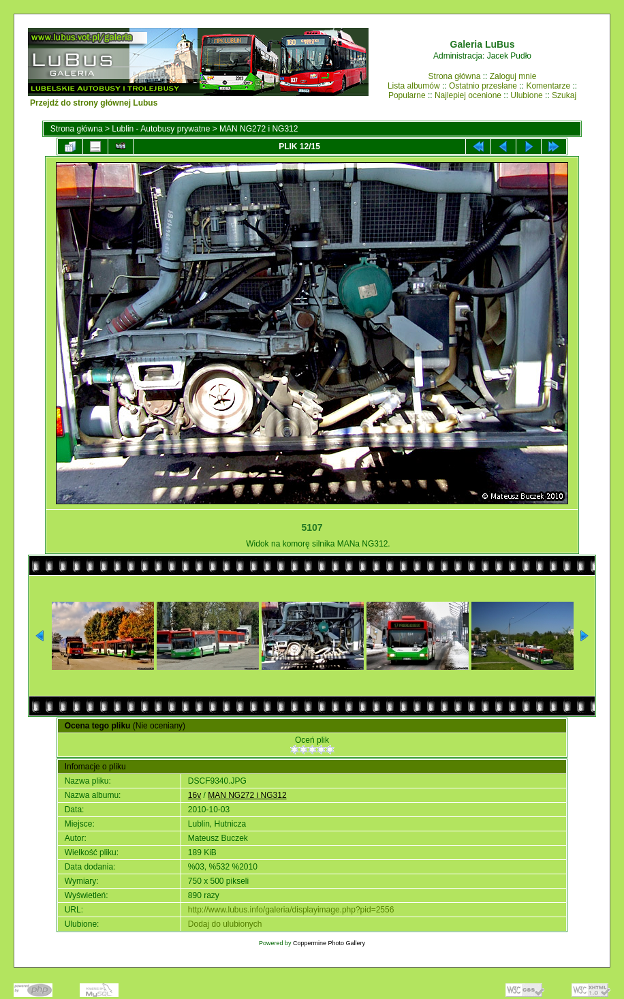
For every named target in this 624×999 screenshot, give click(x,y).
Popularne (407, 95)
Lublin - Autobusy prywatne (161, 129)
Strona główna (454, 76)
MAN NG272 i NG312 (258, 129)
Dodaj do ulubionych (225, 924)
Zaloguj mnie (513, 76)
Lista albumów (414, 86)
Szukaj (564, 95)
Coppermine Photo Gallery (329, 943)
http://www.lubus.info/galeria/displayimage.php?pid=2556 (291, 910)
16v (194, 795)
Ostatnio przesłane (483, 86)
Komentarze (548, 86)
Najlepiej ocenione (468, 95)
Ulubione (526, 95)
